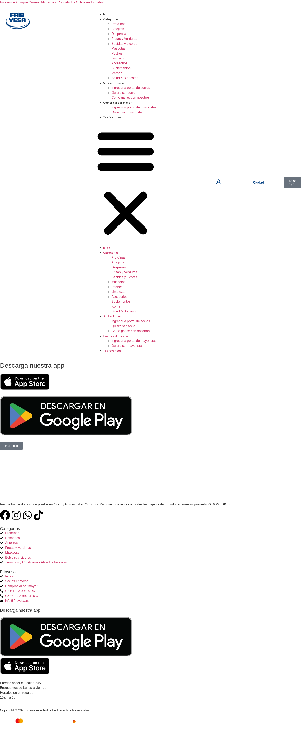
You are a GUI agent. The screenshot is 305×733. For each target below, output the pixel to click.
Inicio (107, 14)
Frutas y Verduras (124, 38)
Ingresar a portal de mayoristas (133, 107)
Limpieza (117, 58)
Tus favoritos (112, 117)
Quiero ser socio (123, 92)
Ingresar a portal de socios (130, 87)
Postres (116, 53)
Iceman (116, 73)
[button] (125, 182)
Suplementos (120, 68)
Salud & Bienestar (124, 78)
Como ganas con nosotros (130, 97)
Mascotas (118, 48)
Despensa (118, 34)
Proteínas (118, 24)
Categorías (110, 19)
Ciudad (258, 182)
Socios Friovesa (113, 83)
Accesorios (119, 63)
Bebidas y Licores (124, 43)
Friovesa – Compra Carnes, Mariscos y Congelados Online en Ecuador (51, 2)
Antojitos (117, 29)
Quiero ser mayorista (126, 112)
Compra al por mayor (117, 102)
